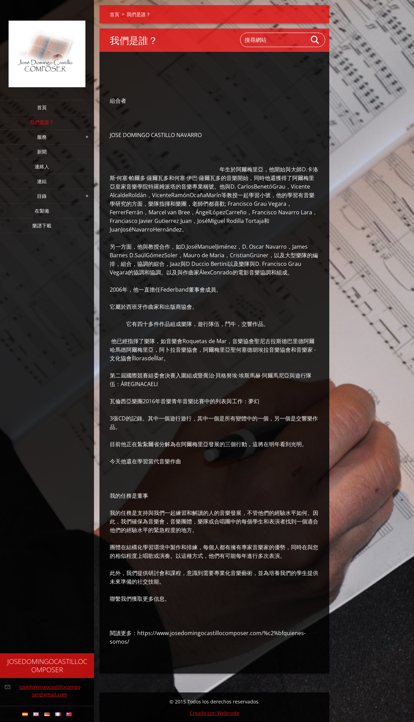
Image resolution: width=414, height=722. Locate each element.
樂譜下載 (41, 225)
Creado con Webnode (214, 713)
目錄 (42, 196)
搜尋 (315, 40)
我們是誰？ (42, 122)
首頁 (42, 107)
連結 (42, 181)
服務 (42, 137)
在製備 (42, 210)
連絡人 (42, 166)
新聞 (42, 151)
